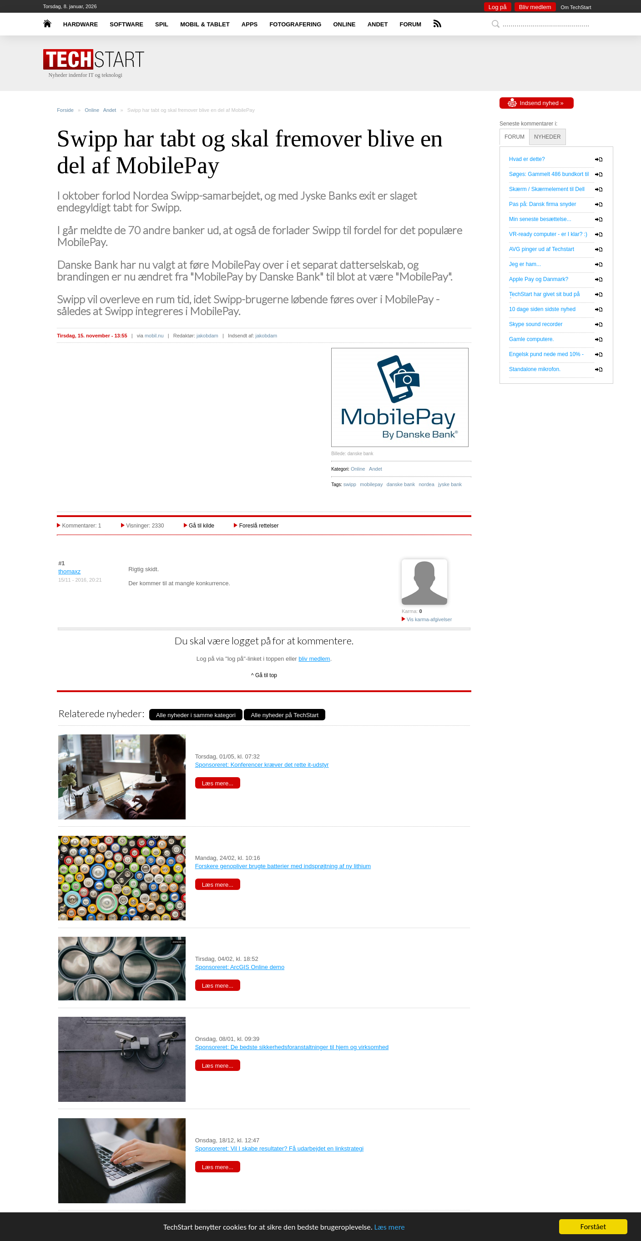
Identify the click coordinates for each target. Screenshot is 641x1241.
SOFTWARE (126, 24)
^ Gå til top (264, 675)
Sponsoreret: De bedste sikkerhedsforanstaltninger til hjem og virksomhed (292, 1047)
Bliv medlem (535, 7)
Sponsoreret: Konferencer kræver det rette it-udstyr (262, 764)
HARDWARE (80, 24)
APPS (249, 24)
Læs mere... (217, 783)
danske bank (401, 484)
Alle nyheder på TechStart (284, 715)
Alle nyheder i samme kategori (196, 715)
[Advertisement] (334, 63)
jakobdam (207, 335)
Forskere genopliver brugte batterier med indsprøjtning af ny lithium (283, 866)
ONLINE (344, 24)
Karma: (410, 611)
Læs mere (389, 1227)
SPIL (161, 24)
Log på (498, 7)
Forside (65, 110)
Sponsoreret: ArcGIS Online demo (240, 967)
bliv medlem (314, 658)
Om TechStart (575, 7)
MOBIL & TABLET (205, 24)
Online (92, 110)
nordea (426, 484)
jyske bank (450, 484)
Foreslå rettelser (259, 526)
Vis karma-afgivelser (427, 619)
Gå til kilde (201, 526)
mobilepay (371, 484)
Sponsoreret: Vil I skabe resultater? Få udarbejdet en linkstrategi (279, 1148)
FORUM (411, 24)
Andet (109, 110)
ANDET (378, 24)
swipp (349, 484)
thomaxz (69, 571)
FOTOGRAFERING (295, 24)
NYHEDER (547, 137)
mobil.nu (154, 335)
